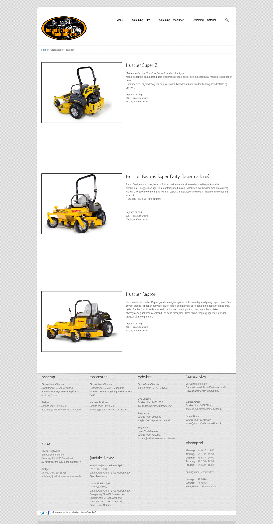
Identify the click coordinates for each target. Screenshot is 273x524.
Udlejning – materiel (204, 19)
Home (44, 49)
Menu (120, 19)
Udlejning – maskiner (171, 19)
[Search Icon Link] (227, 20)
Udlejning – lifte (141, 19)
